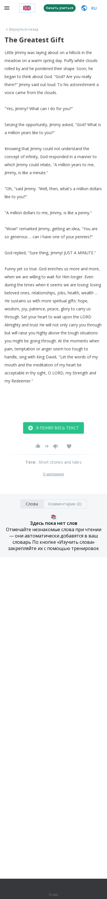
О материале (53, 474)
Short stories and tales (60, 462)
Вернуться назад (21, 29)
